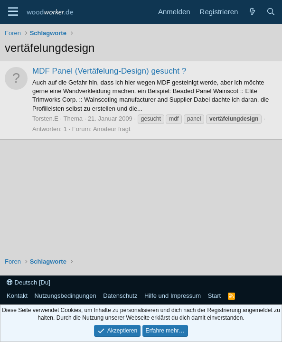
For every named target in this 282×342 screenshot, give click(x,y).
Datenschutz (120, 295)
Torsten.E (45, 118)
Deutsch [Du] (28, 282)
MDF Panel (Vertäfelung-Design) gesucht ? (109, 71)
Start (214, 295)
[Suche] (271, 11)
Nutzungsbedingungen (65, 295)
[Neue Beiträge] (252, 11)
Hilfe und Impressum (172, 295)
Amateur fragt (112, 129)
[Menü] (13, 12)
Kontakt (17, 295)
